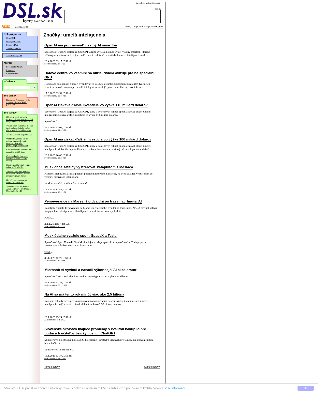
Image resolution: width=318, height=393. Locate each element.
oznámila (84, 276)
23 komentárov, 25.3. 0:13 (55, 96)
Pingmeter (10, 70)
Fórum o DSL (12, 45)
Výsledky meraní (13, 48)
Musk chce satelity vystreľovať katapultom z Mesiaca (88, 167)
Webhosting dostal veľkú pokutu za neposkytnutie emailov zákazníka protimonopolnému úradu (17, 142)
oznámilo (66, 349)
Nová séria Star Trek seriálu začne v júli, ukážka (18, 166)
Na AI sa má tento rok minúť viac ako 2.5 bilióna (84, 294)
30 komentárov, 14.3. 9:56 (55, 130)
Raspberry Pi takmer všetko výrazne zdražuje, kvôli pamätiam (18, 102)
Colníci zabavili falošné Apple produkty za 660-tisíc (19, 151)
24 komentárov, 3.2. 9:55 (54, 261)
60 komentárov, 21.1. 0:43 (55, 358)
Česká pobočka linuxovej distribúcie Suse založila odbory (17, 158)
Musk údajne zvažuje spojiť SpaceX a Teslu (80, 235)
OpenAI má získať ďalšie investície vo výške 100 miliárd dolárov (97, 139)
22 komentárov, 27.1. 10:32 (54, 320)
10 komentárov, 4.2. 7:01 (54, 226)
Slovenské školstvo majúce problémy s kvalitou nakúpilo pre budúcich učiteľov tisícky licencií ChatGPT (95, 331)
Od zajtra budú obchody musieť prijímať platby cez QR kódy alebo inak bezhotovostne (19, 119)
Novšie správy (52, 366)
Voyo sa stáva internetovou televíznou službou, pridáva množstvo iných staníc (18, 173)
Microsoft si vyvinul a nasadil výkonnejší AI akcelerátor (90, 270)
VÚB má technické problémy (19, 134)
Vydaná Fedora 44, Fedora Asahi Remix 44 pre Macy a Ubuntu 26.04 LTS (18, 188)
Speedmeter (11, 67)
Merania (20, 67)
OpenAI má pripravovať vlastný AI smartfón (16, 181)
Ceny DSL (10, 38)
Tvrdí (47, 251)
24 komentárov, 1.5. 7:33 (54, 64)
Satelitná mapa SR (14, 55)
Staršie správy (152, 366)
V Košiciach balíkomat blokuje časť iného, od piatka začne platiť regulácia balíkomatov (19, 128)
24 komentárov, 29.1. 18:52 (55, 285)
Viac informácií (175, 389)
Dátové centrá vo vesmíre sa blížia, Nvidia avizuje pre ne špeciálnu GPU (100, 75)
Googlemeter (12, 74)
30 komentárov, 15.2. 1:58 (55, 192)
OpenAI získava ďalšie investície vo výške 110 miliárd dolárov (96, 105)
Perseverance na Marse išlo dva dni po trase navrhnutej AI (93, 201)
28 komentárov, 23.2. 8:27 (55, 158)
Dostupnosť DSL (13, 41)
